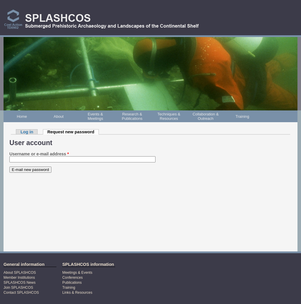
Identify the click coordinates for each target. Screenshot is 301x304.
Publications (72, 283)
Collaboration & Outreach (206, 116)
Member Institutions (19, 278)
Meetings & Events (77, 273)
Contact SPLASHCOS (21, 292)
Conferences (72, 278)
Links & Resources (77, 292)
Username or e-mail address (39, 154)
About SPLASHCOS (20, 273)
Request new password (73, 132)
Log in (27, 132)
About (59, 116)
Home (22, 116)
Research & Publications (132, 116)
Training (242, 116)
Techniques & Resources (169, 116)
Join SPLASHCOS (18, 287)
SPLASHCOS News (20, 283)
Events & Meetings (95, 116)
